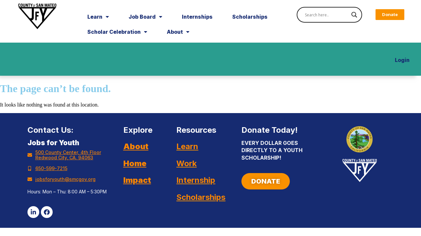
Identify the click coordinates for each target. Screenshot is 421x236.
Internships (197, 16)
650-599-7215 (51, 168)
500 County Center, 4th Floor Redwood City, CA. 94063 (68, 154)
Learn (98, 17)
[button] (390, 14)
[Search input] (326, 14)
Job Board (145, 17)
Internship (195, 180)
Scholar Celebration (117, 32)
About (178, 32)
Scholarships (250, 16)
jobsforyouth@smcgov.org (65, 179)
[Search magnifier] (354, 14)
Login (402, 60)
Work (186, 163)
